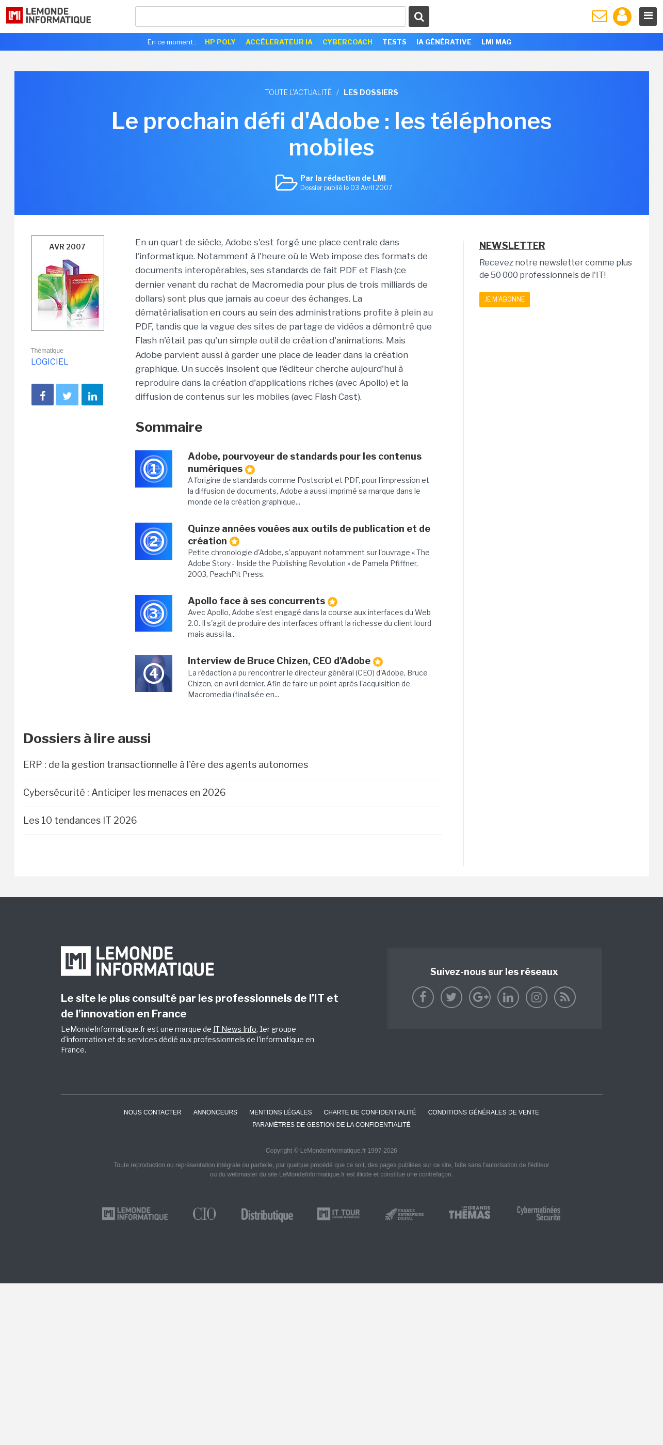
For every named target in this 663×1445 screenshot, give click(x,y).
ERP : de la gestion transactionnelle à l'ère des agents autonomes (165, 764)
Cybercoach (347, 42)
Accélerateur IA (279, 42)
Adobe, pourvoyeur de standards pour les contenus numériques (305, 462)
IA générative (444, 42)
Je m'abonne (504, 299)
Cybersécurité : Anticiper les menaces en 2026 (124, 792)
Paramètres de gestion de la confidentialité (331, 1124)
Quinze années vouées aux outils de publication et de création (309, 534)
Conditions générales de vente (483, 1112)
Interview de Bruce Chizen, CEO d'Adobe (285, 661)
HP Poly (220, 42)
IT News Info (234, 1029)
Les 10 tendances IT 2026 (80, 820)
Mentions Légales (280, 1112)
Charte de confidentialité (370, 1112)
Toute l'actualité (298, 92)
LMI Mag (496, 42)
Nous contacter (153, 1112)
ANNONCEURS (215, 1112)
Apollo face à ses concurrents (262, 601)
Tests (394, 42)
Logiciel (50, 362)
